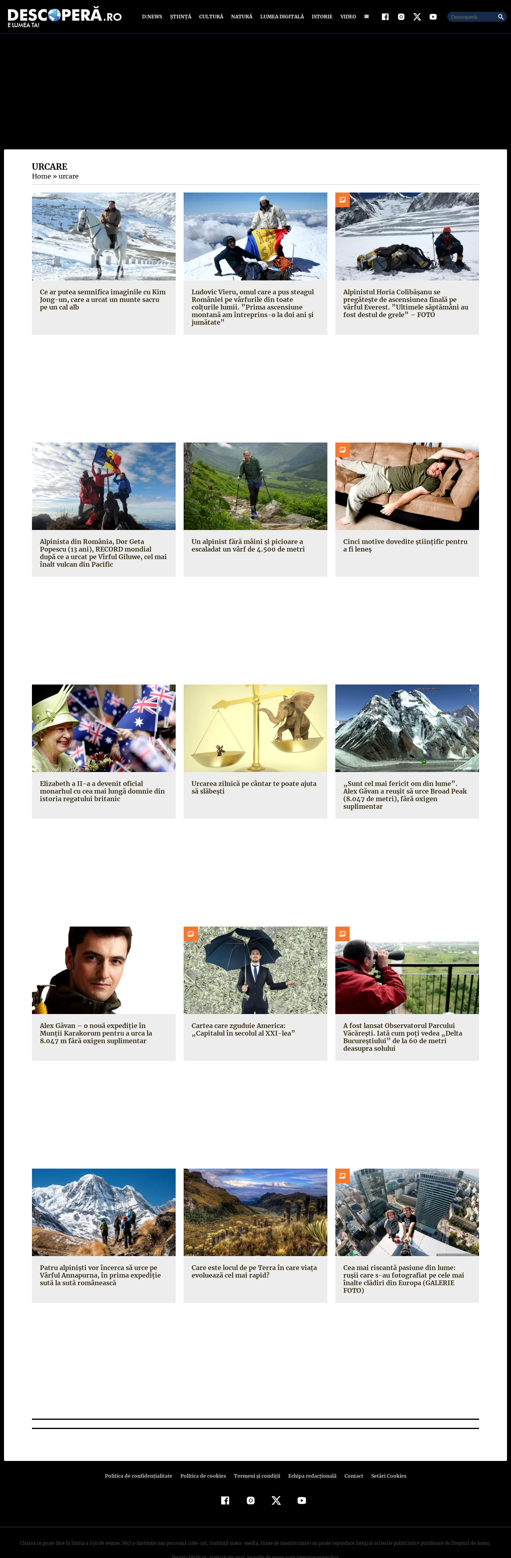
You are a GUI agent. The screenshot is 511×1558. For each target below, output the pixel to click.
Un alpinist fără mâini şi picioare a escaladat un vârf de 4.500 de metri (246, 538)
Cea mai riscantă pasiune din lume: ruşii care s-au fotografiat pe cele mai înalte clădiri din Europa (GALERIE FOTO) (406, 1260)
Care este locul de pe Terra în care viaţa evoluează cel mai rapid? (252, 1256)
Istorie (320, 17)
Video (347, 17)
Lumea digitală (280, 17)
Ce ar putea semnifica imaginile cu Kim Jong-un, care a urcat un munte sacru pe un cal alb (102, 300)
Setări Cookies (384, 1454)
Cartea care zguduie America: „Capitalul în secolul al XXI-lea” (253, 1014)
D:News (153, 17)
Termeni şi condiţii (256, 1454)
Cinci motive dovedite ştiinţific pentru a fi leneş (405, 538)
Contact (350, 1454)
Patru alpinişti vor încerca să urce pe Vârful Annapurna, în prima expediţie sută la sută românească (98, 1260)
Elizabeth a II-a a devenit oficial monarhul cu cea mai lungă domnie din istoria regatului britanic (101, 784)
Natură (241, 17)
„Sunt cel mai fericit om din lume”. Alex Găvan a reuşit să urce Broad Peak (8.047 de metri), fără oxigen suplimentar (406, 784)
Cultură (211, 17)
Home (41, 177)
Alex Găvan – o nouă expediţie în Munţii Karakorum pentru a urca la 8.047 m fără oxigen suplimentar (103, 1018)
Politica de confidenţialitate (142, 1454)
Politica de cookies (204, 1454)
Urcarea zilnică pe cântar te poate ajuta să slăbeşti (252, 780)
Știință (181, 17)
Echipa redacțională (309, 1454)
